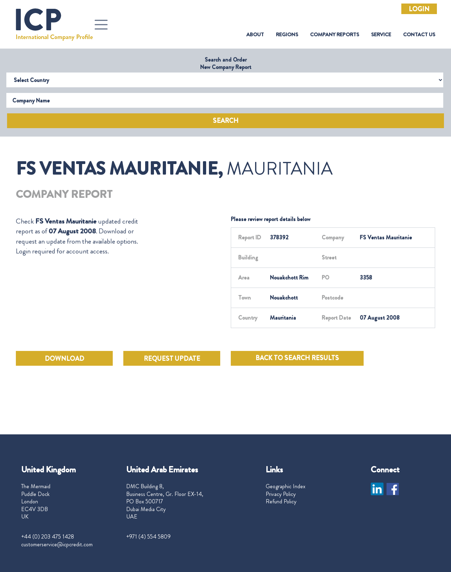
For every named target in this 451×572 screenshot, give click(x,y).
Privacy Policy (281, 494)
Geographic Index (285, 486)
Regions (287, 34)
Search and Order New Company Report (225, 63)
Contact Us (419, 34)
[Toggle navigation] (101, 24)
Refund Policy (281, 501)
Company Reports (334, 34)
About (255, 34)
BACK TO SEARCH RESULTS (297, 358)
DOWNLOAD (64, 358)
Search (226, 120)
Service (381, 34)
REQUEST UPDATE (172, 358)
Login (419, 9)
